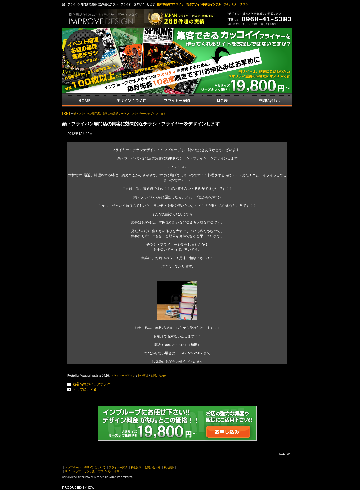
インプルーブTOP (85, 100)
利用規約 (169, 467)
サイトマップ (73, 471)
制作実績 (143, 375)
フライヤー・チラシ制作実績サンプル (177, 100)
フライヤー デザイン (123, 375)
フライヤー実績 (118, 467)
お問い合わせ (269, 100)
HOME (66, 113)
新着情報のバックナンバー (93, 384)
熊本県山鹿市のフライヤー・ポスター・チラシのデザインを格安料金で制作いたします (118, 17)
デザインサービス (131, 100)
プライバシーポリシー (111, 471)
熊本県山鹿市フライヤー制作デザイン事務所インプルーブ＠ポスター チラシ (202, 4)
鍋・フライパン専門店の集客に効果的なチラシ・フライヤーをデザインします (119, 113)
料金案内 (136, 467)
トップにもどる (85, 389)
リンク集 (89, 471)
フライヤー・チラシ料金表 (223, 100)
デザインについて (94, 467)
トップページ (73, 467)
